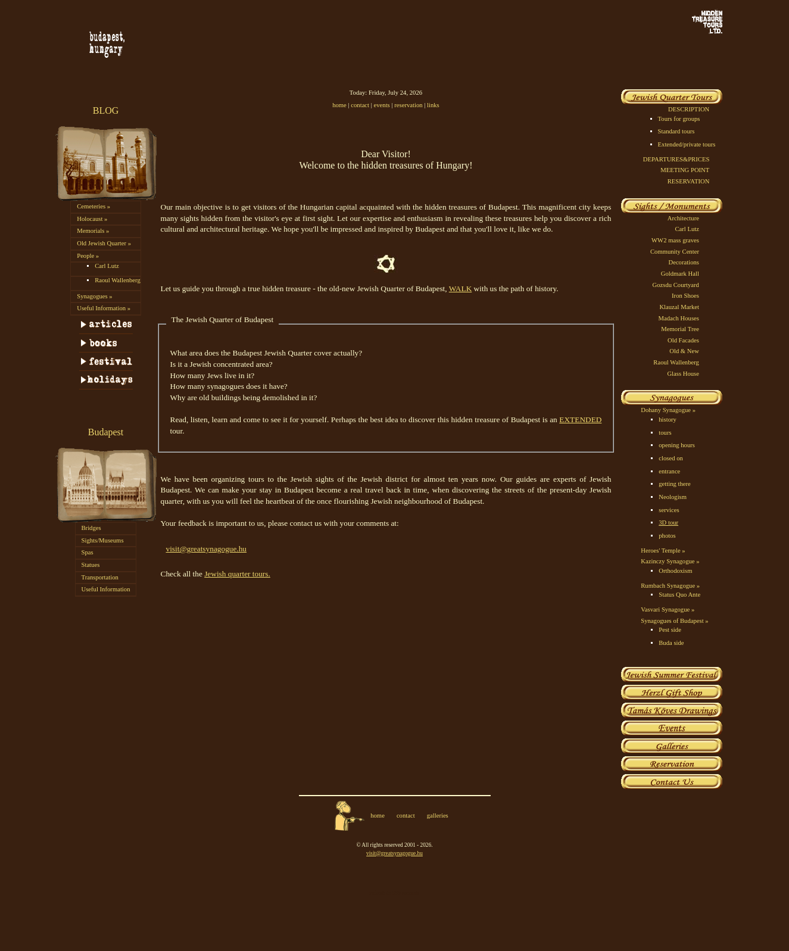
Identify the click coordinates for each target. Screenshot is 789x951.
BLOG (106, 110)
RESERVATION (689, 181)
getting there (675, 484)
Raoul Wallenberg (118, 280)
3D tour (668, 522)
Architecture (683, 218)
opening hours (677, 445)
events (382, 105)
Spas (87, 552)
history (667, 419)
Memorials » (93, 230)
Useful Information (106, 589)
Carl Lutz (107, 266)
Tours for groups (679, 119)
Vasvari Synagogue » (667, 609)
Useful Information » (103, 308)
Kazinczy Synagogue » (670, 561)
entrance (669, 471)
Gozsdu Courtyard (676, 285)
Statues (91, 565)
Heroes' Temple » (663, 550)
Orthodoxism (675, 571)
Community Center (674, 251)
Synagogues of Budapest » (674, 621)
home (339, 105)
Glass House (683, 373)
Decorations (683, 262)
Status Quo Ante (679, 594)
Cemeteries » (93, 206)
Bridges (91, 528)
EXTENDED (580, 419)
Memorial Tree (680, 329)
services (669, 510)
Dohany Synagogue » (668, 410)
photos (667, 535)
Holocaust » (92, 219)
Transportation (100, 577)
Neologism (673, 497)
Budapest (106, 432)
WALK (460, 288)
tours (665, 432)
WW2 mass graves (675, 240)
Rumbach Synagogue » (670, 585)
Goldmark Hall (680, 273)
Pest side (670, 629)
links (433, 105)
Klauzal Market (679, 307)
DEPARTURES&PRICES (676, 159)
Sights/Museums (103, 540)
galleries (437, 815)
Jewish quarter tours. (237, 573)
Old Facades (683, 340)
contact (360, 105)
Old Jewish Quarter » (104, 243)
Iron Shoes (685, 295)
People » (88, 255)
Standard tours (676, 131)
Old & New (684, 351)
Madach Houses (679, 318)
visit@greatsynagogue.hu (206, 548)
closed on (671, 458)
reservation (408, 105)
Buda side (671, 643)
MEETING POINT (684, 170)
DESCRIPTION (688, 109)
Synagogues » (95, 296)
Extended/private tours (687, 144)
